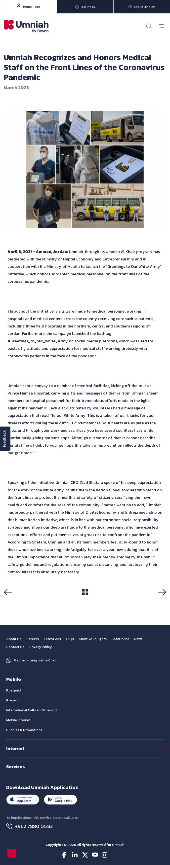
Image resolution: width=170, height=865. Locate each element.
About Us (13, 639)
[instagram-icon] (105, 855)
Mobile (13, 679)
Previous (10, 601)
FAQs (70, 639)
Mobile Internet (18, 720)
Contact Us (15, 646)
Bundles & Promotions (24, 730)
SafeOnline (120, 639)
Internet (15, 748)
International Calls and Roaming (31, 710)
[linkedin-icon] (75, 855)
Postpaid (13, 690)
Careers (32, 639)
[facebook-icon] (65, 855)
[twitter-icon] (85, 855)
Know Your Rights (93, 639)
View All (85, 601)
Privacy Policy (40, 646)
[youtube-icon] (95, 855)
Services (15, 766)
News (138, 639)
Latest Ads (52, 639)
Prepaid (12, 700)
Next (163, 601)
